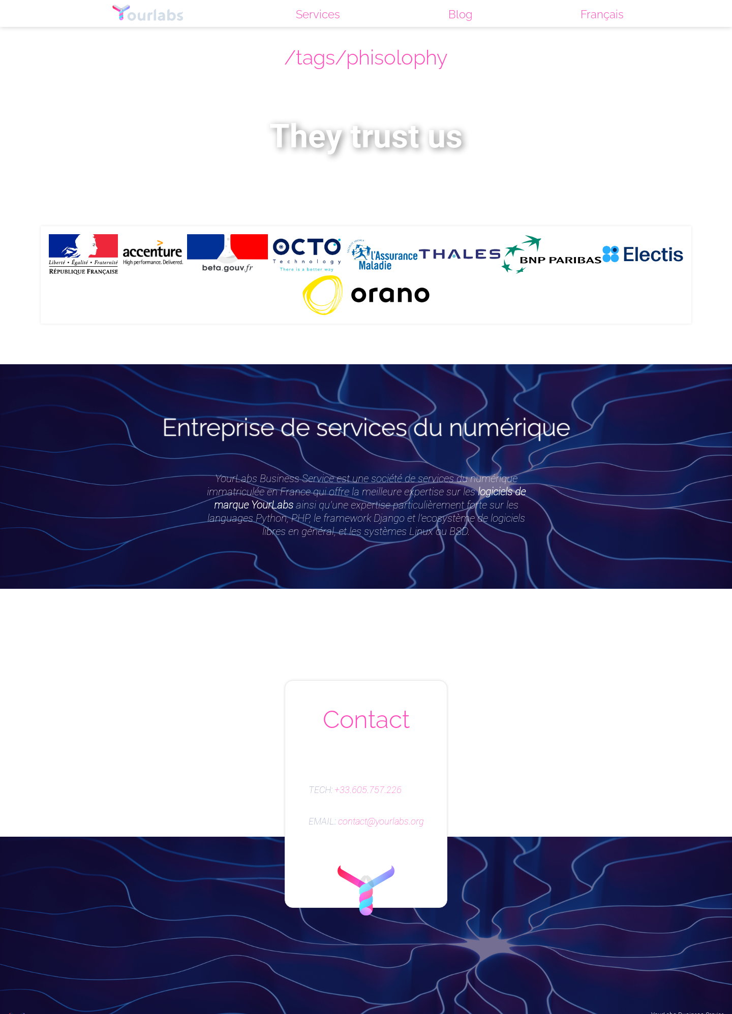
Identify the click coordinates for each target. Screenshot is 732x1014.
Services (318, 14)
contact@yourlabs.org (381, 821)
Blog (460, 14)
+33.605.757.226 (368, 790)
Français (602, 14)
